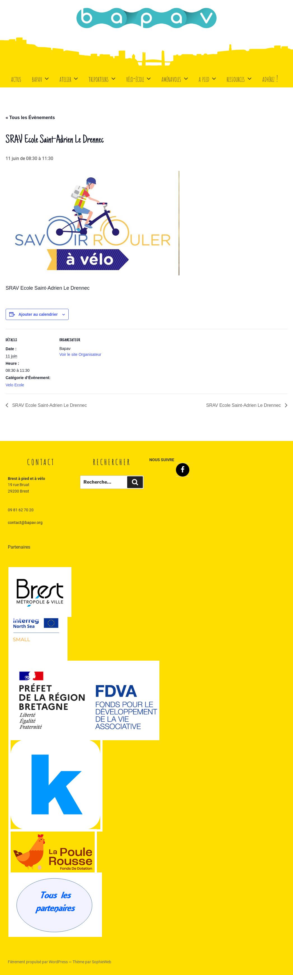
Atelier (69, 78)
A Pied (208, 78)
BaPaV (41, 78)
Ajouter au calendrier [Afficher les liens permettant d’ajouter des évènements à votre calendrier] (38, 314)
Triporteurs (103, 78)
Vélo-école (139, 78)
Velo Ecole (15, 385)
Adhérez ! (270, 78)
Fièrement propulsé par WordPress (38, 962)
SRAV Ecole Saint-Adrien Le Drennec (49, 405)
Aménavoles (175, 78)
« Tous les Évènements (30, 117)
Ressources (240, 78)
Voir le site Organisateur (80, 354)
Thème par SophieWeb (92, 962)
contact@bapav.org (25, 522)
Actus (16, 78)
